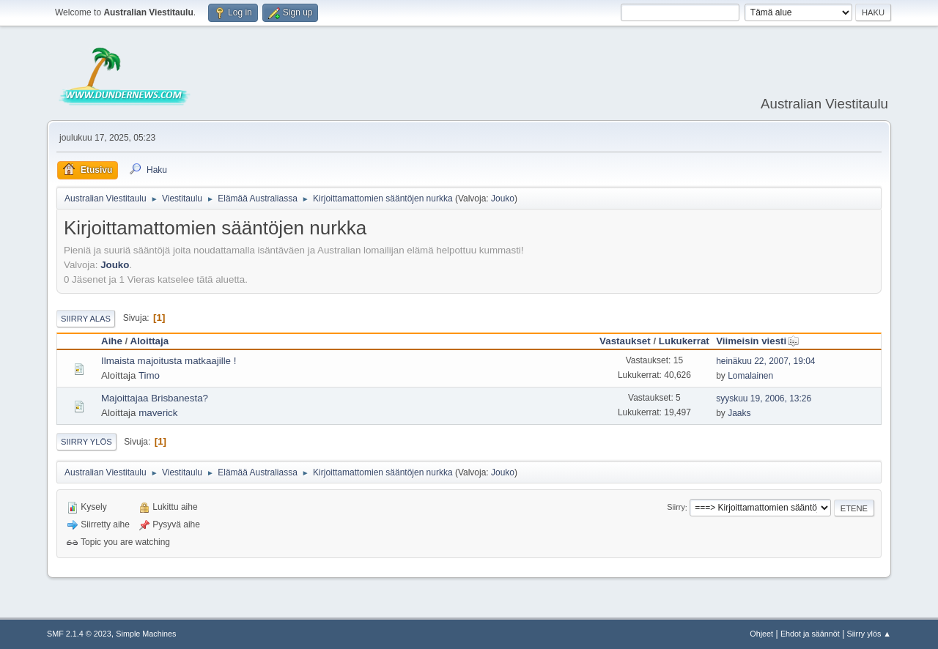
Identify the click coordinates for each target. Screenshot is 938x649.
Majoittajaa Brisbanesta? (154, 398)
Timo (149, 375)
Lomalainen (750, 376)
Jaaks (739, 413)
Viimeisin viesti (757, 340)
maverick (158, 412)
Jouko (502, 198)
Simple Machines (146, 633)
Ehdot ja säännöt (810, 633)
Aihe (111, 340)
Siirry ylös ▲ (869, 633)
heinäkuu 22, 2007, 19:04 (765, 361)
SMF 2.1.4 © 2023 (79, 633)
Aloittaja (149, 340)
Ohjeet (761, 633)
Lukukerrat (684, 340)
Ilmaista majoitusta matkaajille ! (168, 360)
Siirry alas (86, 318)
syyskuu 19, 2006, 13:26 (763, 398)
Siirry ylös (86, 441)
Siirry (676, 507)
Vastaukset (625, 340)
